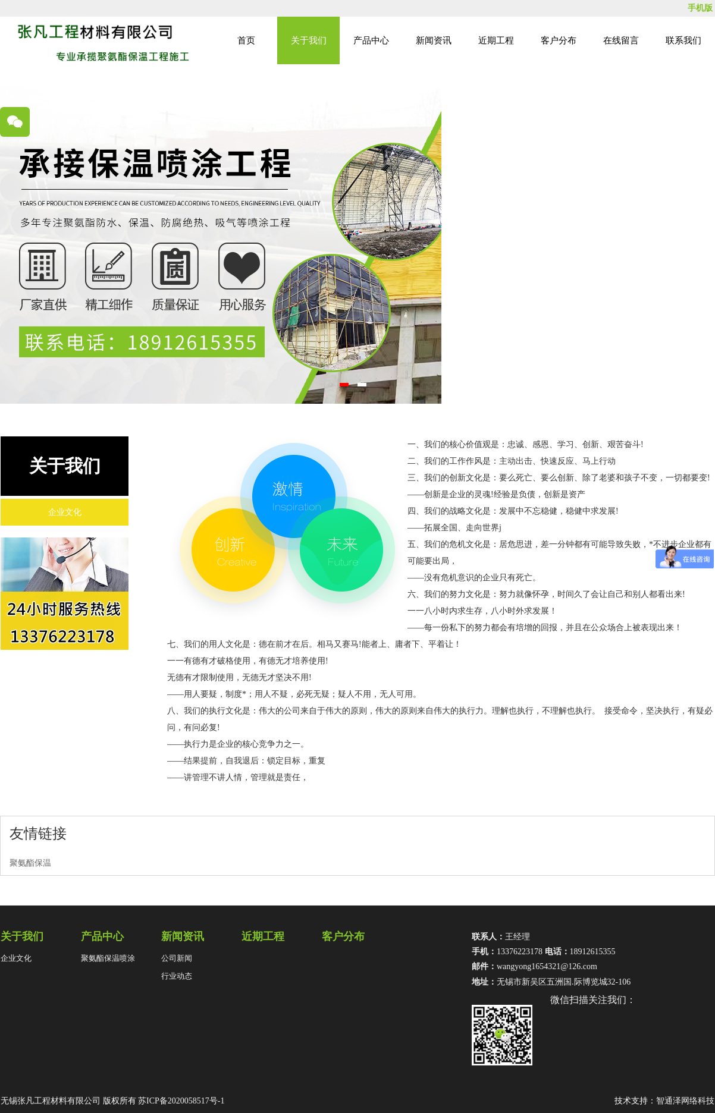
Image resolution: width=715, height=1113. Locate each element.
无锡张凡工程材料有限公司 (51, 1100)
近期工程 (496, 40)
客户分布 (558, 40)
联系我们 (683, 40)
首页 (246, 40)
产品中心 (371, 40)
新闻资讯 (433, 40)
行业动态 (176, 975)
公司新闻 (176, 958)
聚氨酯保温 (30, 863)
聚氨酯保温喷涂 (108, 958)
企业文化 (64, 512)
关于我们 (309, 40)
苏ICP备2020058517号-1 (181, 1100)
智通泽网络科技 (685, 1100)
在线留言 (621, 40)
